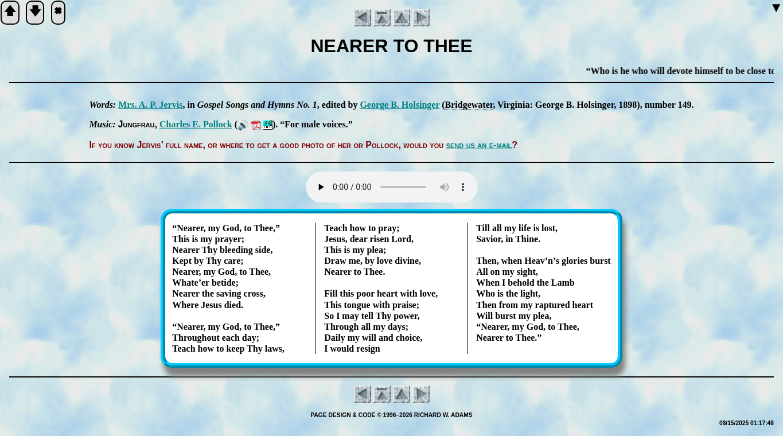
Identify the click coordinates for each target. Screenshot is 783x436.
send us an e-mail (479, 145)
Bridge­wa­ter (469, 105)
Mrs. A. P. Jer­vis (150, 105)
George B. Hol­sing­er (399, 105)
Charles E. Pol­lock (195, 124)
